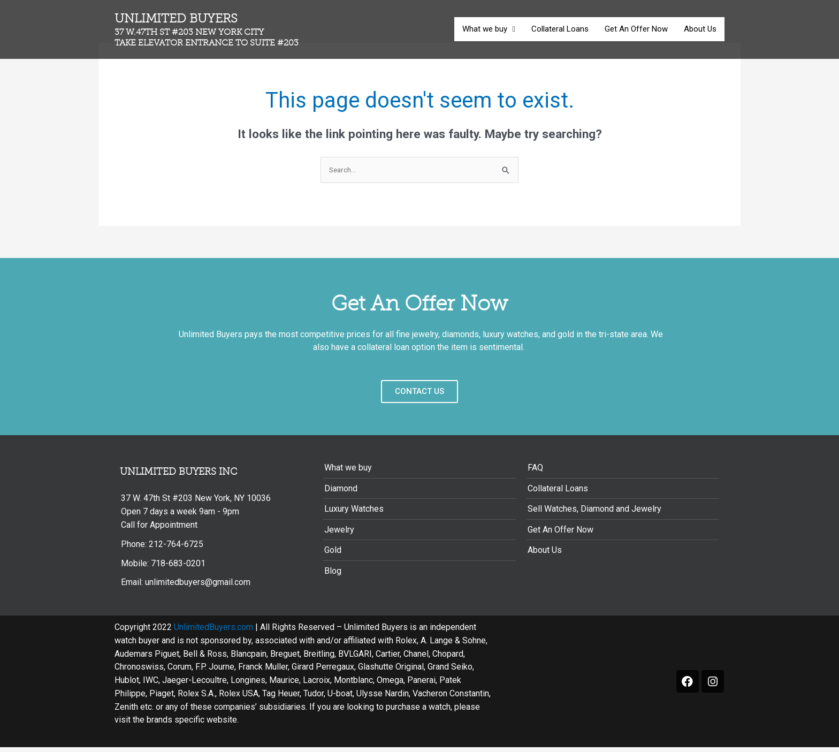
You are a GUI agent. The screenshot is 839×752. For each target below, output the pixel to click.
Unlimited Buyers (210, 30)
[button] (488, 29)
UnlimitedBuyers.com (213, 632)
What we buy (488, 29)
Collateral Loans (560, 29)
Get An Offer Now (636, 29)
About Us (700, 29)
